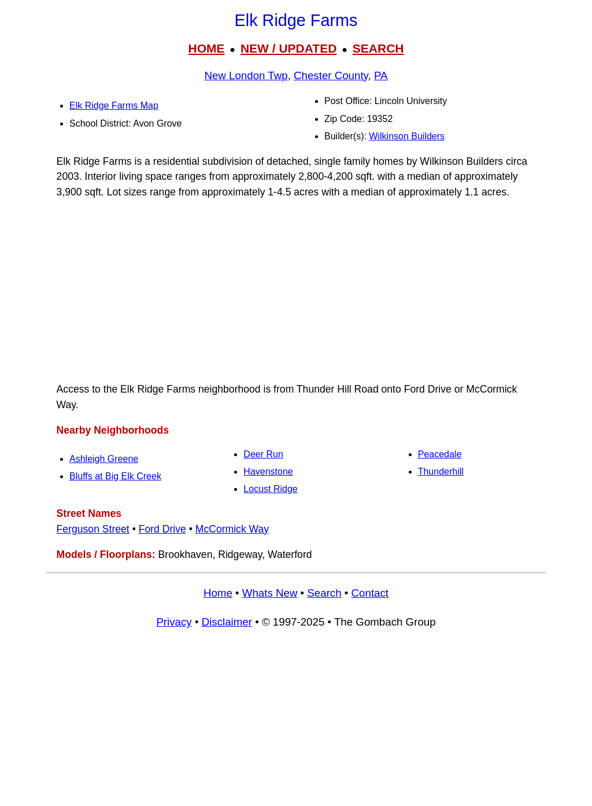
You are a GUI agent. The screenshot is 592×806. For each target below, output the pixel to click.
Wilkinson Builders (407, 136)
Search (324, 593)
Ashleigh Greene (103, 459)
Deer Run (263, 454)
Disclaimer (227, 622)
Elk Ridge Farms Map (113, 105)
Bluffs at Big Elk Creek (115, 476)
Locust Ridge (270, 489)
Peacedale (440, 454)
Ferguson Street (93, 529)
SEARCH (378, 48)
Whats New (270, 593)
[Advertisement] (296, 291)
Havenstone (268, 471)
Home (218, 593)
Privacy (173, 622)
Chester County (331, 75)
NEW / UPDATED (288, 48)
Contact (370, 593)
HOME (206, 48)
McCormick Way (232, 529)
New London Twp (245, 75)
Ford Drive (162, 529)
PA (381, 75)
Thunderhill (441, 471)
